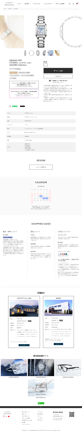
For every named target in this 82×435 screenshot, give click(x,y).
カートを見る (40, 418)
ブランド (19, 3)
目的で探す (27, 3)
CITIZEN (10, 8)
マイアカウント (40, 411)
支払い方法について (25, 416)
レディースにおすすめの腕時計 (27, 75)
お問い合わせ (40, 420)
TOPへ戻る (41, 407)
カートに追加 (58, 70)
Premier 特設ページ (24, 345)
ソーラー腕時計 (13, 78)
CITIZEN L (15, 8)
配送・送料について (25, 411)
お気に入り (58, 76)
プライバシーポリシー (26, 424)
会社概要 (23, 422)
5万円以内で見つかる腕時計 (24, 72)
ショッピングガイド (48, 3)
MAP (61, 320)
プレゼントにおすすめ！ (15, 75)
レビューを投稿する (41, 167)
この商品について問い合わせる (58, 81)
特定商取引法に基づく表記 (27, 420)
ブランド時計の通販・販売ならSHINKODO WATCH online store (40, 430)
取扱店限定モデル (13, 72)
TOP (5, 8)
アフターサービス (36, 3)
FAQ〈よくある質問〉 (60, 3)
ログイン (39, 416)
